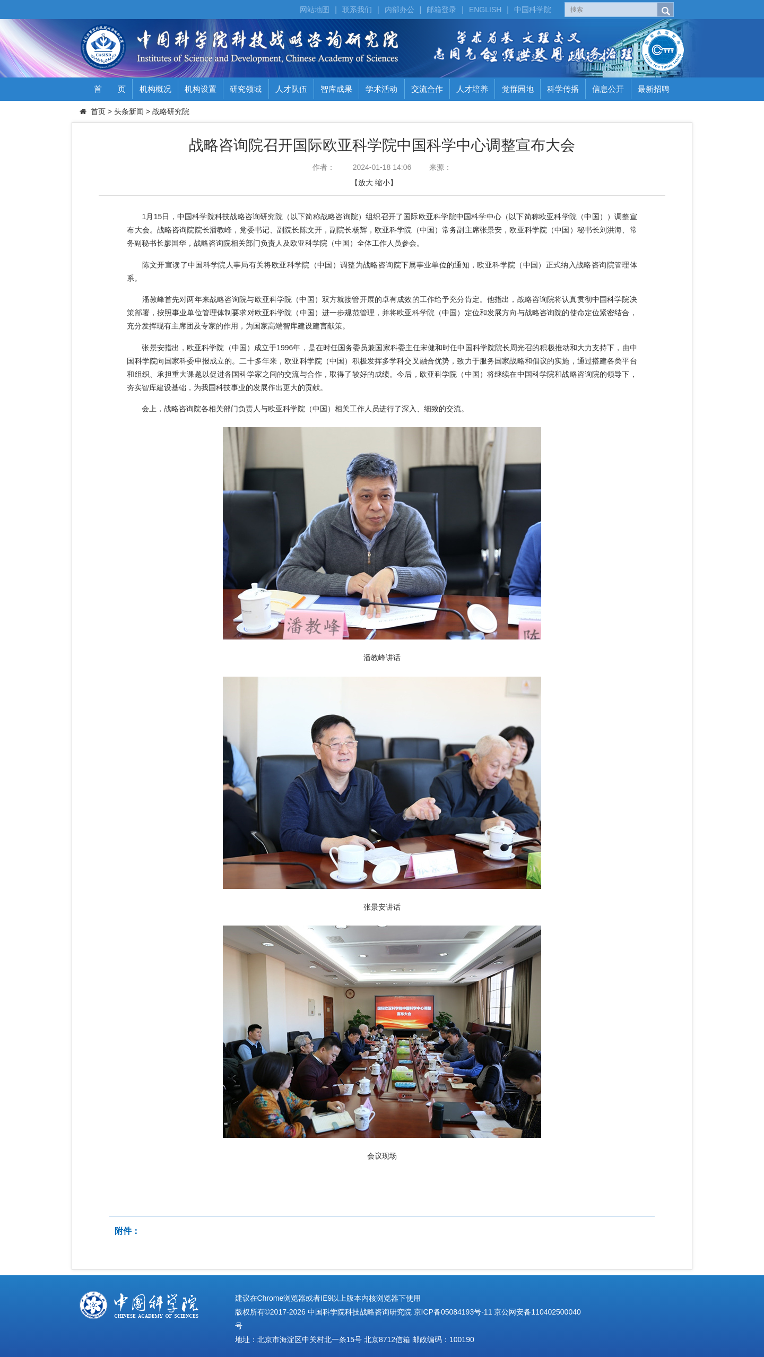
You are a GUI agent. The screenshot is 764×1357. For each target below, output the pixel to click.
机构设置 (200, 88)
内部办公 (399, 9)
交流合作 (427, 88)
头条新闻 (129, 111)
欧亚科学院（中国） (318, 361)
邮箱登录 (441, 9)
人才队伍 (291, 88)
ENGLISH (485, 9)
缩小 (382, 182)
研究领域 (246, 88)
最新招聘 (654, 88)
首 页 (110, 88)
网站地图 (314, 9)
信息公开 (608, 88)
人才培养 (472, 88)
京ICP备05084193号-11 (453, 1312)
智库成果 (336, 88)
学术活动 (381, 88)
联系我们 (357, 9)
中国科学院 (532, 9)
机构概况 (155, 88)
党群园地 (518, 88)
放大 (365, 182)
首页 (98, 111)
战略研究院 (170, 111)
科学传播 (563, 88)
